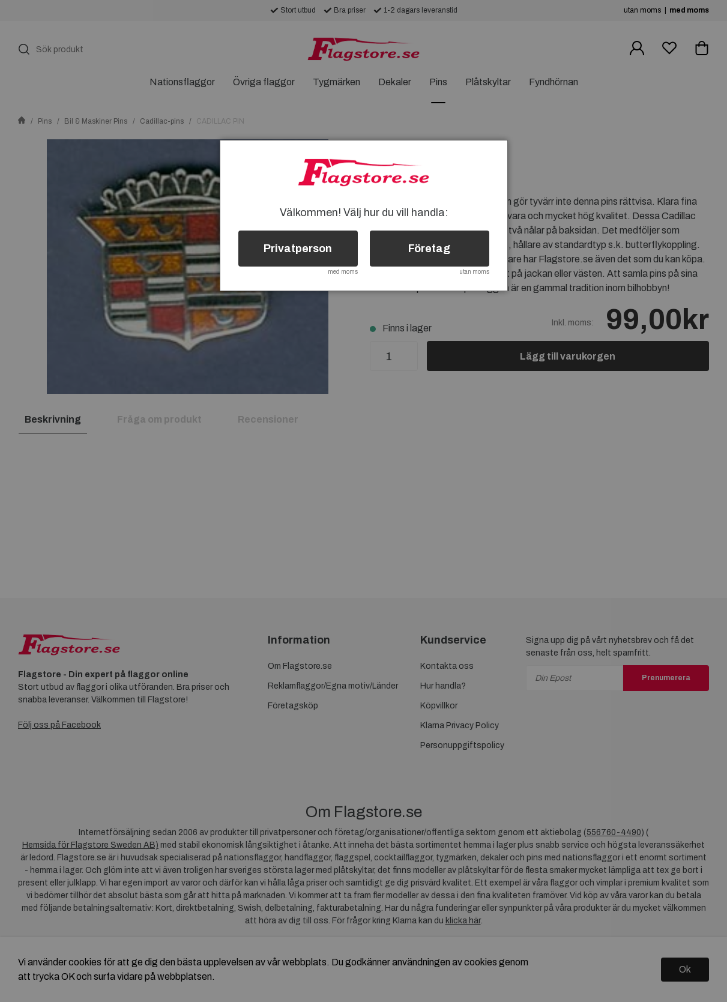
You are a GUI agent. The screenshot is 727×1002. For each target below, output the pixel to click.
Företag (429, 249)
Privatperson (298, 249)
